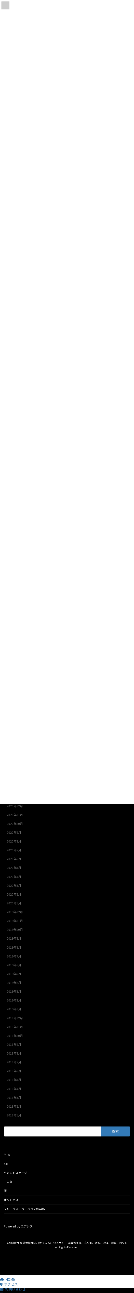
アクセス (9, 1284)
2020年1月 (14, 903)
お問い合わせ (13, 1289)
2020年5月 (14, 868)
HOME (7, 1279)
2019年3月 (14, 991)
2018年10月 (15, 1036)
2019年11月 (15, 921)
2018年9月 (14, 1044)
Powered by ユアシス (18, 1226)
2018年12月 (15, 1018)
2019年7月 (14, 956)
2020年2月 (14, 894)
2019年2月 (14, 1000)
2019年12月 (15, 912)
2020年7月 (14, 850)
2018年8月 (14, 1053)
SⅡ (6, 1163)
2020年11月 (15, 815)
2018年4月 (14, 1089)
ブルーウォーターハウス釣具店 (24, 1209)
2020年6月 (14, 859)
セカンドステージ (15, 1172)
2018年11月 (15, 1027)
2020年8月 (14, 841)
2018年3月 (14, 1097)
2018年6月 (14, 1071)
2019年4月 (14, 982)
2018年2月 (14, 1106)
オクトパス (11, 1200)
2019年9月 (14, 938)
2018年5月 (14, 1080)
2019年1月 (14, 1009)
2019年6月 (14, 965)
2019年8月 (14, 947)
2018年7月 (14, 1062)
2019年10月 (15, 930)
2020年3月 (14, 885)
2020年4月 (14, 877)
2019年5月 (14, 974)
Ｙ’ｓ (7, 1154)
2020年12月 (15, 806)
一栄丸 (8, 1182)
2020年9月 (14, 832)
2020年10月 (15, 823)
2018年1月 (14, 1115)
